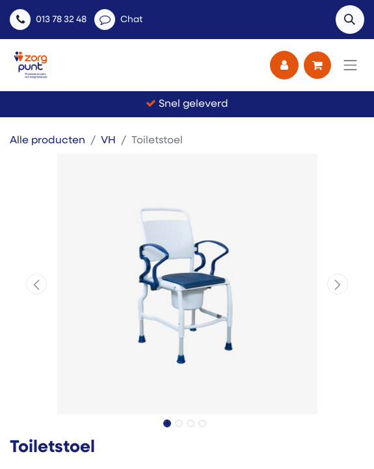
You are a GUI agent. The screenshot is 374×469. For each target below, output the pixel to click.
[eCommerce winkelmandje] (317, 65)
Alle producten (47, 140)
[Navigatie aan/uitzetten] (350, 65)
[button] (350, 19)
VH (108, 140)
